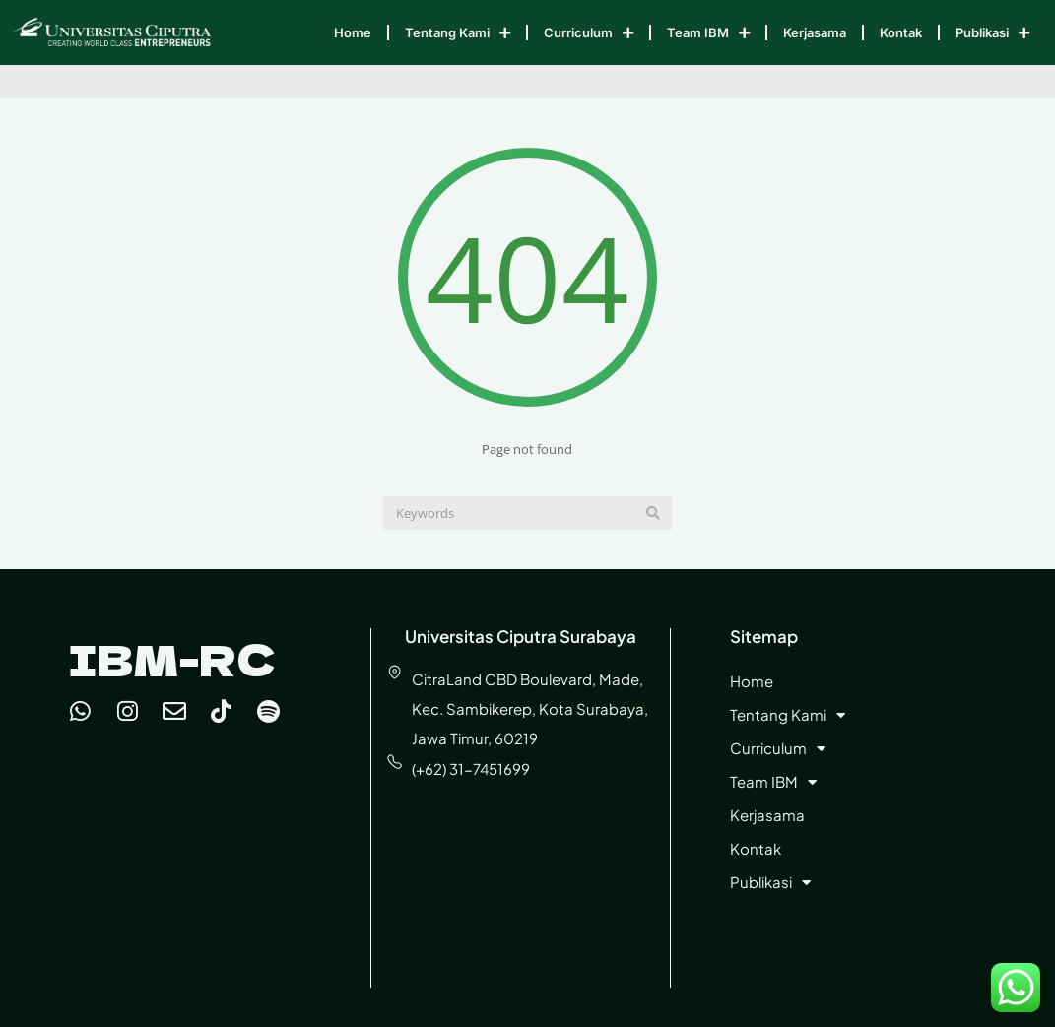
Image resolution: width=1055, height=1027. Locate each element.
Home (352, 32)
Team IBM (708, 33)
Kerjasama (814, 32)
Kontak (901, 32)
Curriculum (588, 33)
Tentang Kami (457, 33)
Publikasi (992, 33)
